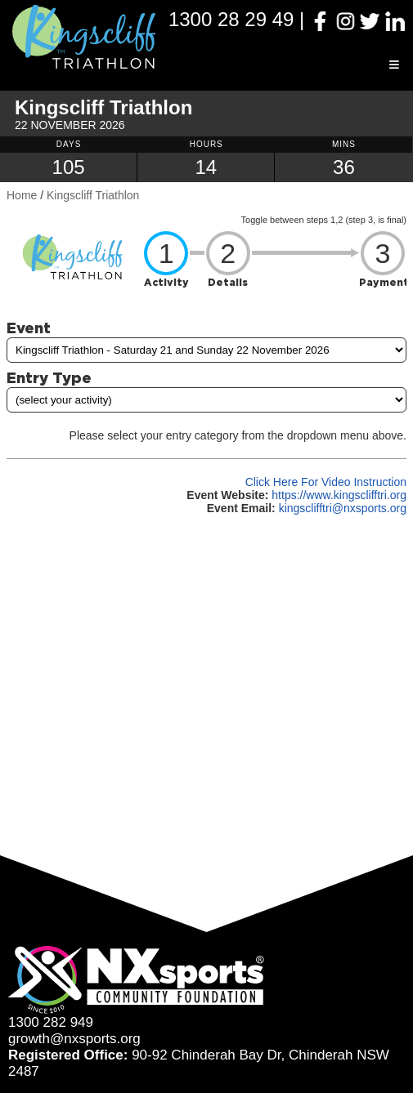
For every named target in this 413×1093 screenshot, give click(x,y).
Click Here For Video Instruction (325, 482)
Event (29, 327)
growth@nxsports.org (74, 1038)
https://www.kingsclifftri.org (339, 495)
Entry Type (49, 377)
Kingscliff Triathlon (93, 195)
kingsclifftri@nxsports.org (342, 508)
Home (22, 195)
